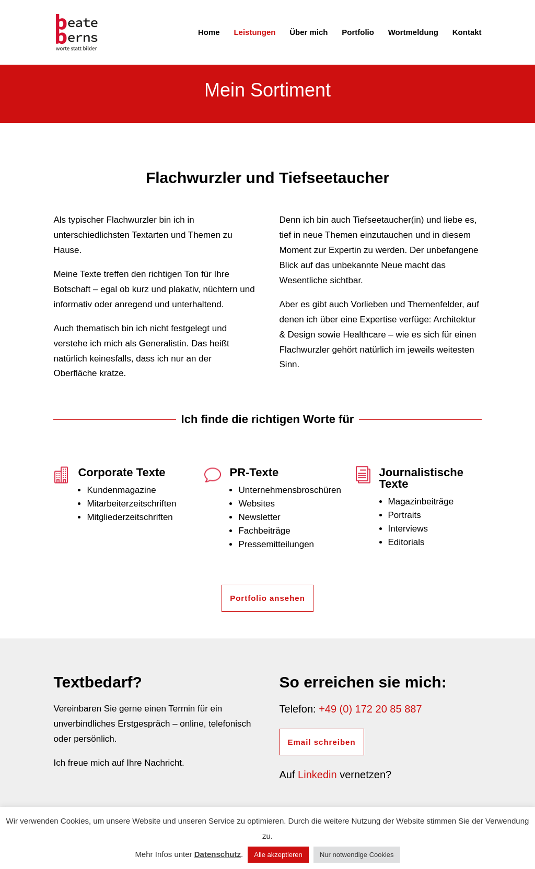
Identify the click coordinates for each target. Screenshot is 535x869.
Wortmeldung (413, 33)
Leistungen (254, 33)
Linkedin (317, 774)
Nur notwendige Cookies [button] (357, 855)
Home (209, 33)
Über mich (308, 33)
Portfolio (358, 33)
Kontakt (467, 33)
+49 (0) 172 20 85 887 (370, 709)
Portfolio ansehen (267, 598)
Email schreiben (322, 742)
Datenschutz (217, 854)
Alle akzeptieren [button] (278, 855)
